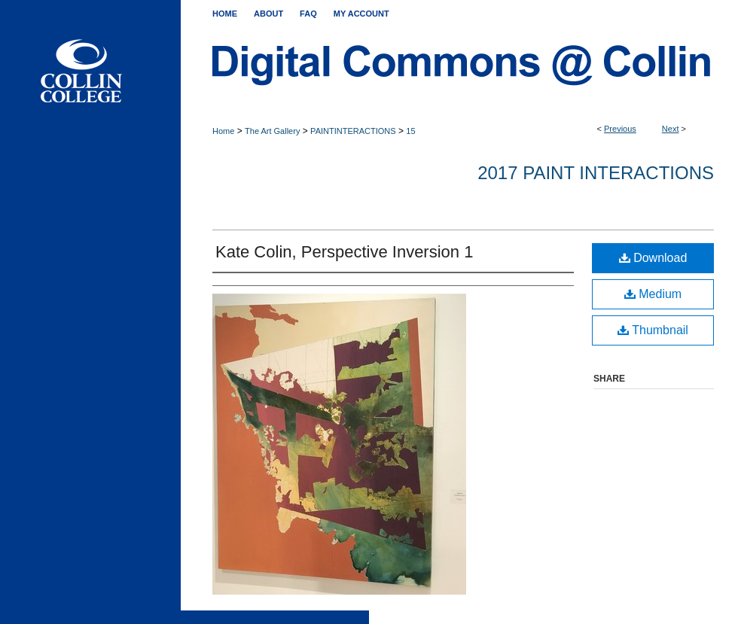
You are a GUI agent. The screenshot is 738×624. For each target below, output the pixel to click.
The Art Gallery (272, 130)
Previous (620, 128)
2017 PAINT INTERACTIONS (595, 173)
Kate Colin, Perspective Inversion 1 (344, 251)
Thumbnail (653, 330)
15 (410, 130)
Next (670, 128)
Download (653, 257)
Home (223, 130)
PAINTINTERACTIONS (352, 130)
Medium (653, 294)
